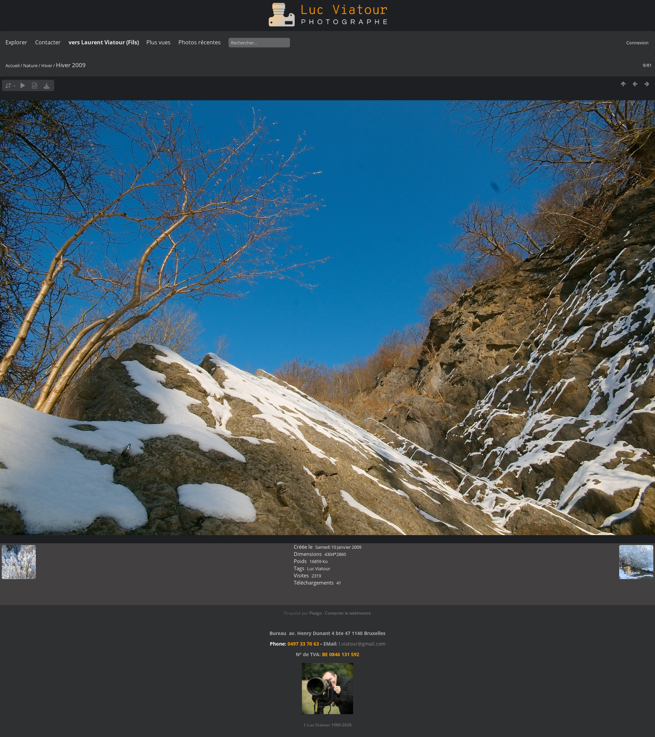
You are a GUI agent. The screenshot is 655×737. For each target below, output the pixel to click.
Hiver (46, 65)
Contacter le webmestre (348, 613)
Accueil (12, 65)
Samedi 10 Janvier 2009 (338, 547)
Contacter (48, 42)
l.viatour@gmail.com (362, 643)
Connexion (637, 43)
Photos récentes (199, 42)
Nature (30, 65)
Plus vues (158, 42)
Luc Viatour (318, 568)
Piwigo (315, 613)
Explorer (16, 42)
